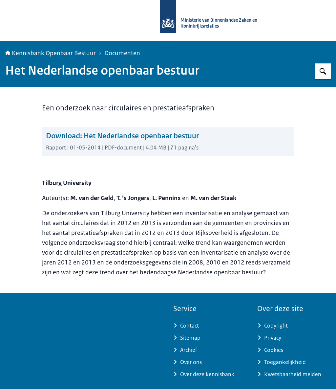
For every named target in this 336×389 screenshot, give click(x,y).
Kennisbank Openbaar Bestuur (50, 53)
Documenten (122, 53)
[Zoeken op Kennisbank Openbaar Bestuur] (323, 71)
